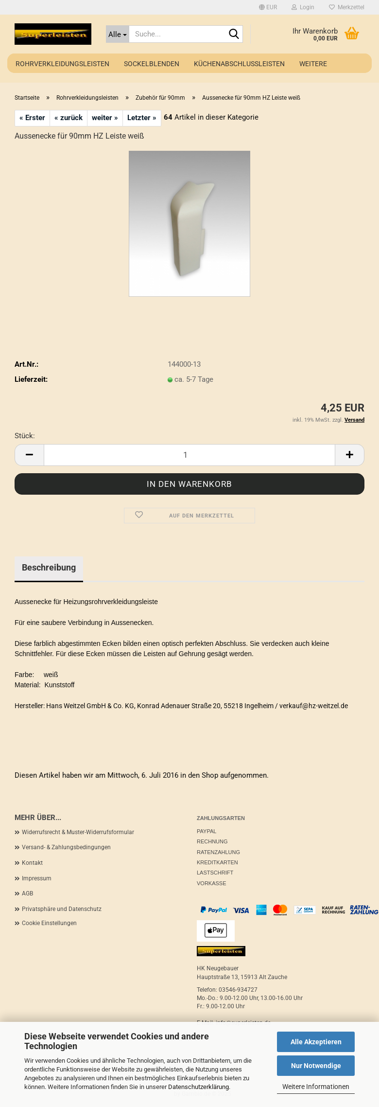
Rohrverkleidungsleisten (62, 64)
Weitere (313, 64)
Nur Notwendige (316, 1066)
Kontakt (32, 862)
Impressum (37, 878)
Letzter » (141, 117)
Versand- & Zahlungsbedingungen (66, 847)
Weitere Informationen (315, 1086)
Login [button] (303, 7)
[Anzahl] (189, 455)
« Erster (32, 117)
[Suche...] (118, 34)
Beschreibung (49, 567)
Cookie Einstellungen (49, 923)
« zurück (68, 117)
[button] (268, 7)
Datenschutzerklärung (198, 1086)
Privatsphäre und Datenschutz (62, 909)
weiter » (105, 117)
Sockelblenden (151, 64)
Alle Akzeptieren (316, 1042)
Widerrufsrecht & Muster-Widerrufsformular (78, 832)
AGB (27, 893)
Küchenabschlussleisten (239, 64)
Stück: (25, 435)
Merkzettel (346, 7)
